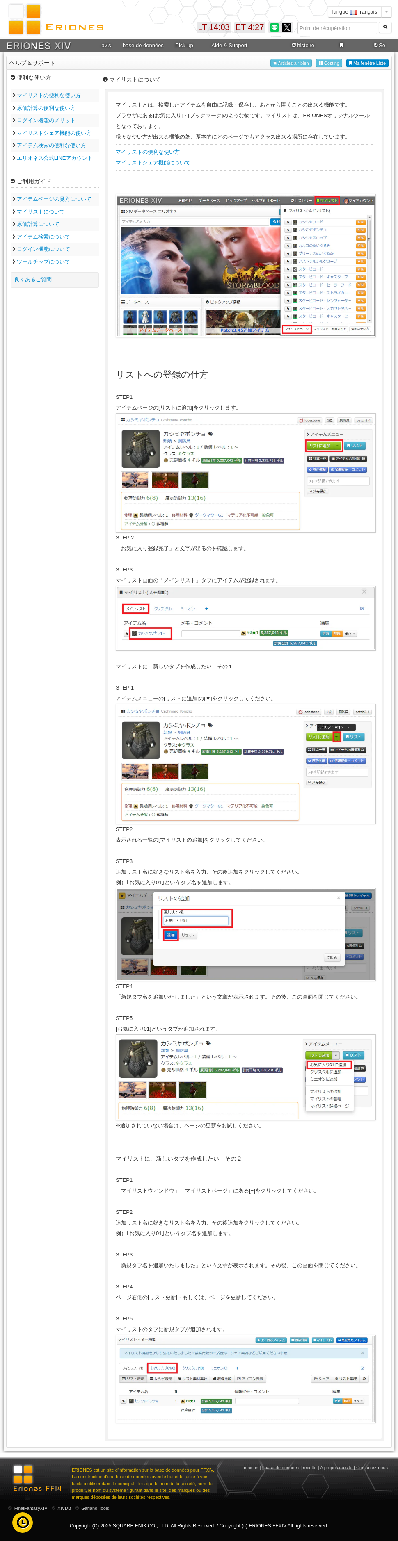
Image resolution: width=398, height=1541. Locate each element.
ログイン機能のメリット (46, 120)
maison (251, 1467)
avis (106, 45)
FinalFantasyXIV (31, 1508)
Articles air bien (291, 63)
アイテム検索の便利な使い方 (51, 145)
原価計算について (38, 224)
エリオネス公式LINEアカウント (55, 158)
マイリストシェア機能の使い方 (54, 133)
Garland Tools (95, 1508)
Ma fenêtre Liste (367, 63)
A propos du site (336, 1467)
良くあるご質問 (33, 279)
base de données (143, 45)
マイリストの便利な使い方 (49, 95)
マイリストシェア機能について (153, 162)
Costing (329, 63)
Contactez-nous (372, 1467)
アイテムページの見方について (54, 199)
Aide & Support (229, 45)
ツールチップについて (43, 262)
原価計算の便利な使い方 (46, 108)
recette (310, 1467)
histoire (302, 45)
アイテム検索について (43, 237)
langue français (354, 12)
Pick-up (184, 45)
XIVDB (64, 1508)
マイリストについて (41, 212)
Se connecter (378, 45)
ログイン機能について (43, 249)
